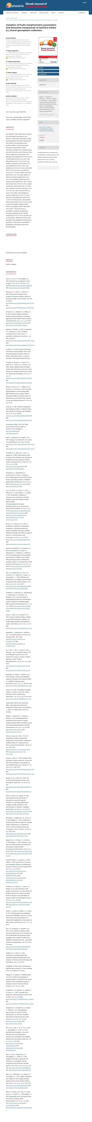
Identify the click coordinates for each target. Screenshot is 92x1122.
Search (81, 12)
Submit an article (12, 12)
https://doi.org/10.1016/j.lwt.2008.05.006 (18, 540)
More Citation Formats (47, 114)
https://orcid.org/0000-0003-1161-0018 (16, 58)
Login (84, 2)
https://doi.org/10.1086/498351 (15, 466)
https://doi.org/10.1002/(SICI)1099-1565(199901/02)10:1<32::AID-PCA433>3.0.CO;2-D (16, 517)
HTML (42, 71)
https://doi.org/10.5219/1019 (17, 112)
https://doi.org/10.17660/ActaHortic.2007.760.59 (20, 341)
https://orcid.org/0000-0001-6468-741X (17, 68)
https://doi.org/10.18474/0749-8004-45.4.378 (19, 902)
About (53, 12)
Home (8, 18)
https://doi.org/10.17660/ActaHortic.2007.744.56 (20, 444)
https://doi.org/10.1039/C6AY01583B (16, 947)
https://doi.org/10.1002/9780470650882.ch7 (19, 787)
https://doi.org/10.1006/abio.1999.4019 (17, 811)
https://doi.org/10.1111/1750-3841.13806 (18, 749)
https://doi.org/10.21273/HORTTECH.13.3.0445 (20, 999)
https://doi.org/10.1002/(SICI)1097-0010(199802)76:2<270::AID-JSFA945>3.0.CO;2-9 (16, 880)
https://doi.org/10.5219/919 (19, 566)
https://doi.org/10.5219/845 (14, 1021)
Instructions (43, 12)
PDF (41, 68)
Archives (33, 12)
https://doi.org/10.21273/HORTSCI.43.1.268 (18, 686)
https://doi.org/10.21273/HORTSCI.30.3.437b (19, 628)
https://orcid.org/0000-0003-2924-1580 (17, 79)
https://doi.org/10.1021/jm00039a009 (17, 1085)
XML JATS (43, 74)
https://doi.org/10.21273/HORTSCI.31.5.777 (18, 699)
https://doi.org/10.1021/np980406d (21, 285)
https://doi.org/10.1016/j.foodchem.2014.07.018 (20, 303)
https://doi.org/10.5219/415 (14, 729)
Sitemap (61, 12)
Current (24, 12)
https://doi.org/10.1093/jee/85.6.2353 (17, 834)
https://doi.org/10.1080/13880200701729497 (19, 378)
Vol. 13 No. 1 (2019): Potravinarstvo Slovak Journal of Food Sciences (29, 20)
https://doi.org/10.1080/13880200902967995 (19, 416)
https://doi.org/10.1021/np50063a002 (17, 586)
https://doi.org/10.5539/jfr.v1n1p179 (16, 323)
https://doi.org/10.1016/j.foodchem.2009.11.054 (20, 769)
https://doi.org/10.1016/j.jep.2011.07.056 (18, 666)
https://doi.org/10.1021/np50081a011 (20, 1068)
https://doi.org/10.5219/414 (19, 484)
